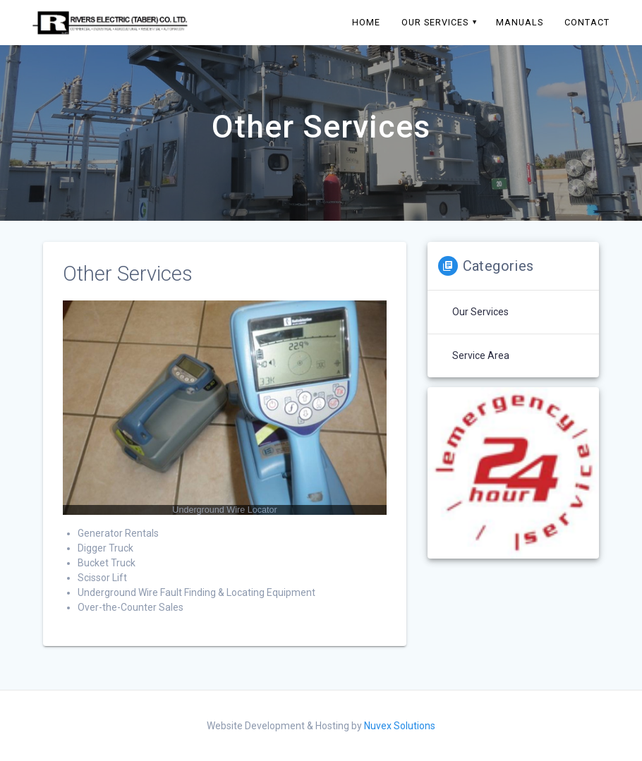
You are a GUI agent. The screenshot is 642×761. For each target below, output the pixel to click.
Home (366, 22)
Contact (587, 22)
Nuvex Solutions (399, 725)
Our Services (434, 22)
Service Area (480, 355)
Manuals (519, 22)
